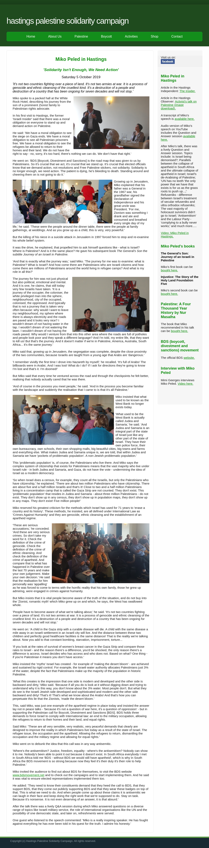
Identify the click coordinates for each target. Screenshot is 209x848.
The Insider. (187, 91)
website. (189, 357)
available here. (185, 118)
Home (30, 36)
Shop (154, 36)
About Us (55, 36)
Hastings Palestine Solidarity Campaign (68, 20)
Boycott (106, 36)
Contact (176, 36)
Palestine (81, 36)
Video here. (185, 383)
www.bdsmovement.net (28, 775)
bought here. (169, 270)
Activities (131, 36)
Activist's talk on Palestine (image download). (179, 105)
